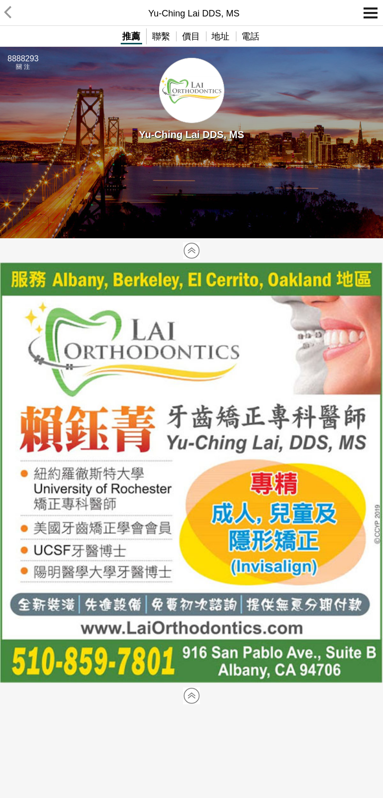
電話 (250, 36)
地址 (220, 36)
